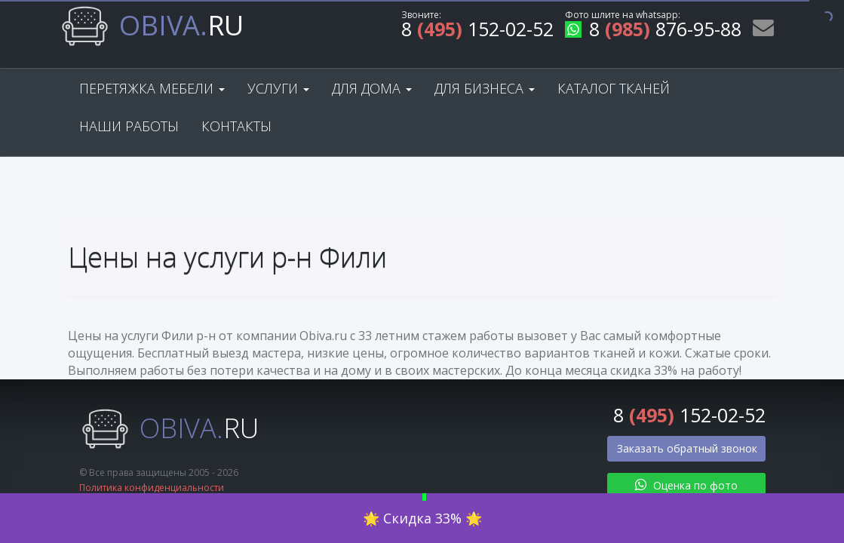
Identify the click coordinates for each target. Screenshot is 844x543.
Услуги (278, 88)
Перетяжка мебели (152, 88)
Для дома (372, 88)
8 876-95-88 (653, 31)
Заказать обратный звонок (687, 448)
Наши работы (129, 126)
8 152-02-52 (477, 31)
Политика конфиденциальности (151, 487)
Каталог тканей (613, 88)
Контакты (236, 126)
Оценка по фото (686, 485)
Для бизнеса (484, 88)
